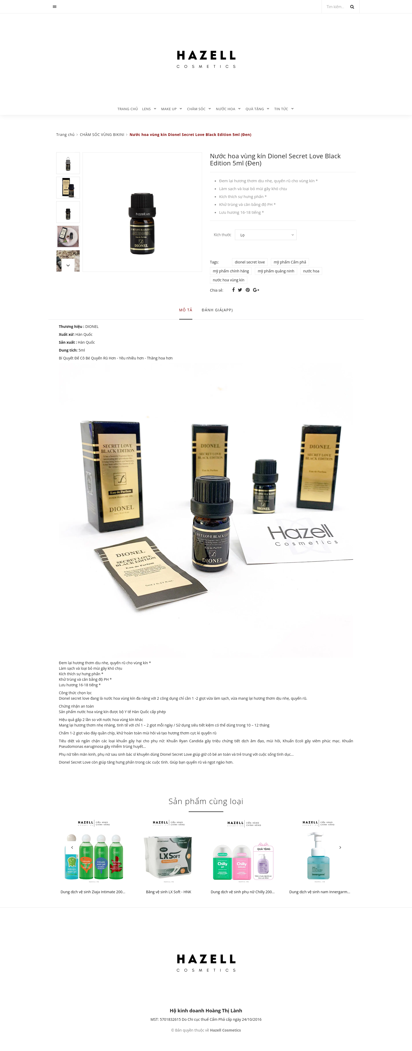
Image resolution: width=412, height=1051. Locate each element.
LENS (146, 108)
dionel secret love (250, 262)
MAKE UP (169, 108)
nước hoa (311, 270)
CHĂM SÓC (196, 108)
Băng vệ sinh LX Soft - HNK (168, 891)
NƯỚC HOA (225, 108)
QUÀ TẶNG (255, 108)
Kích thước (222, 234)
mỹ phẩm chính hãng (231, 270)
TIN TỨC (281, 108)
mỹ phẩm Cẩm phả (290, 262)
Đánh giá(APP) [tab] (217, 309)
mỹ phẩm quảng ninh (276, 270)
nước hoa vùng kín (228, 279)
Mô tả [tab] (186, 309)
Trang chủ (127, 108)
